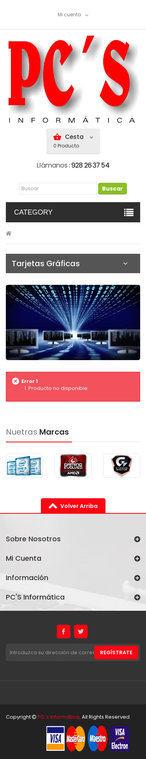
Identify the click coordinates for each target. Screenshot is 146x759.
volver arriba (79, 506)
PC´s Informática (58, 717)
